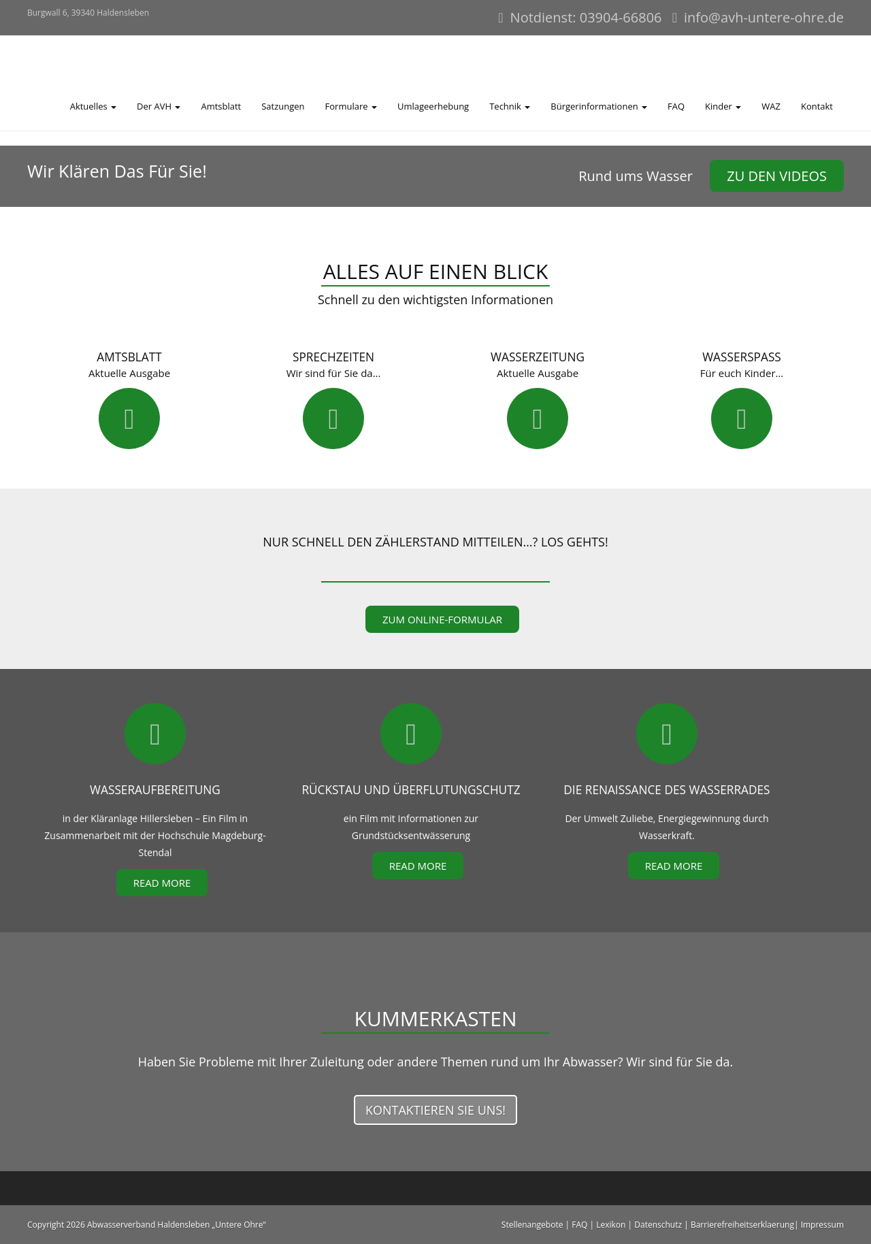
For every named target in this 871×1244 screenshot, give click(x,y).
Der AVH (158, 106)
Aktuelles (93, 106)
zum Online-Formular (442, 619)
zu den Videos (777, 176)
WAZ (770, 106)
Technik (509, 106)
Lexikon (610, 1224)
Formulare (351, 106)
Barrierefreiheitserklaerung (742, 1224)
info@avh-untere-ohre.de (764, 17)
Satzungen (282, 106)
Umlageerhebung (433, 106)
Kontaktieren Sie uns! (435, 1110)
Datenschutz (658, 1224)
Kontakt (817, 106)
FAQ (676, 106)
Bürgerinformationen (598, 106)
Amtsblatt (221, 106)
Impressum (822, 1224)
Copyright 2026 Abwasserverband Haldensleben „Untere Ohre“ (146, 1224)
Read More (162, 882)
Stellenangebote (532, 1224)
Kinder (723, 106)
